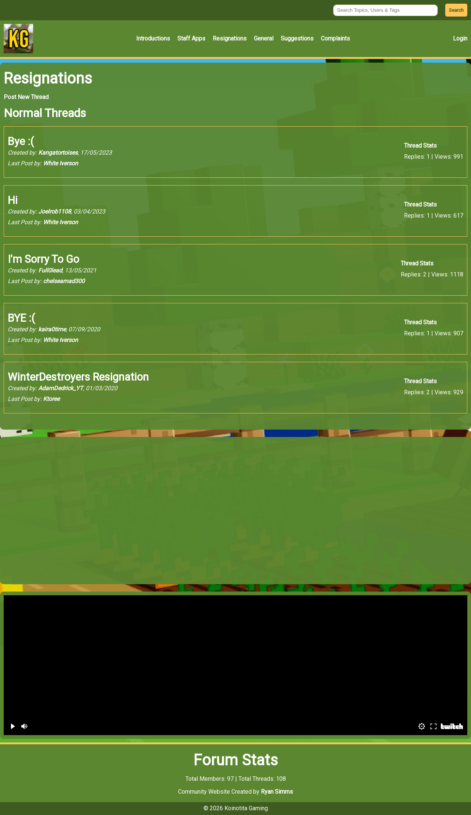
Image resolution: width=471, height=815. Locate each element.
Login (460, 38)
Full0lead (50, 270)
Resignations (230, 38)
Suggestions (297, 38)
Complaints (335, 38)
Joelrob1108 (54, 211)
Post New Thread (26, 97)
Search (456, 10)
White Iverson (60, 163)
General (263, 38)
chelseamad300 (64, 281)
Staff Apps (191, 38)
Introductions (153, 38)
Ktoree (51, 398)
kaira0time (52, 329)
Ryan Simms (277, 791)
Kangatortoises (58, 152)
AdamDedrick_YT (60, 388)
